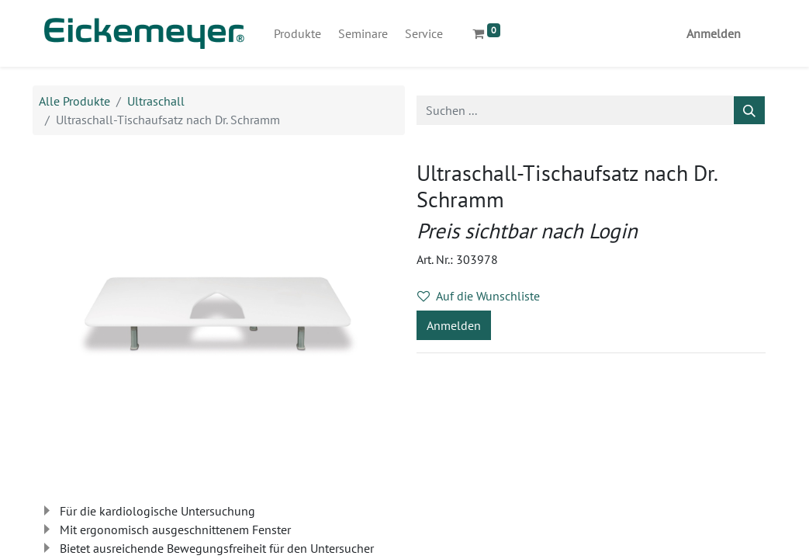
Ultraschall (156, 101)
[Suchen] (749, 110)
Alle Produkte (74, 101)
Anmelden (713, 33)
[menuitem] (297, 33)
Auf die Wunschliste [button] (478, 296)
